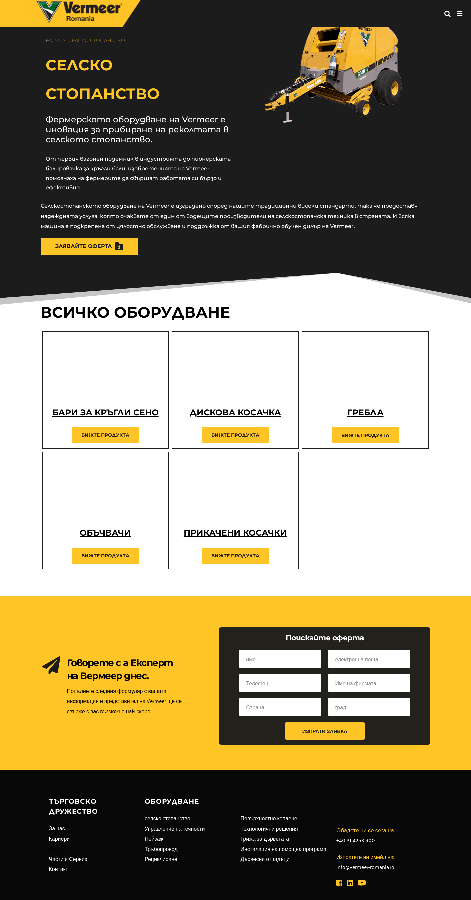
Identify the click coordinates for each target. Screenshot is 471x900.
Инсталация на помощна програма (283, 848)
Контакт (58, 868)
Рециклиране (161, 858)
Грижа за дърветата (265, 838)
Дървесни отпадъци (265, 858)
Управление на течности (175, 828)
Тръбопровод (161, 848)
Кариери (59, 838)
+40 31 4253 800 (355, 839)
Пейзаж (154, 838)
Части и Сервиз (68, 858)
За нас (57, 828)
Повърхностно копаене (269, 818)
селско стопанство (167, 818)
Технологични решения (269, 828)
